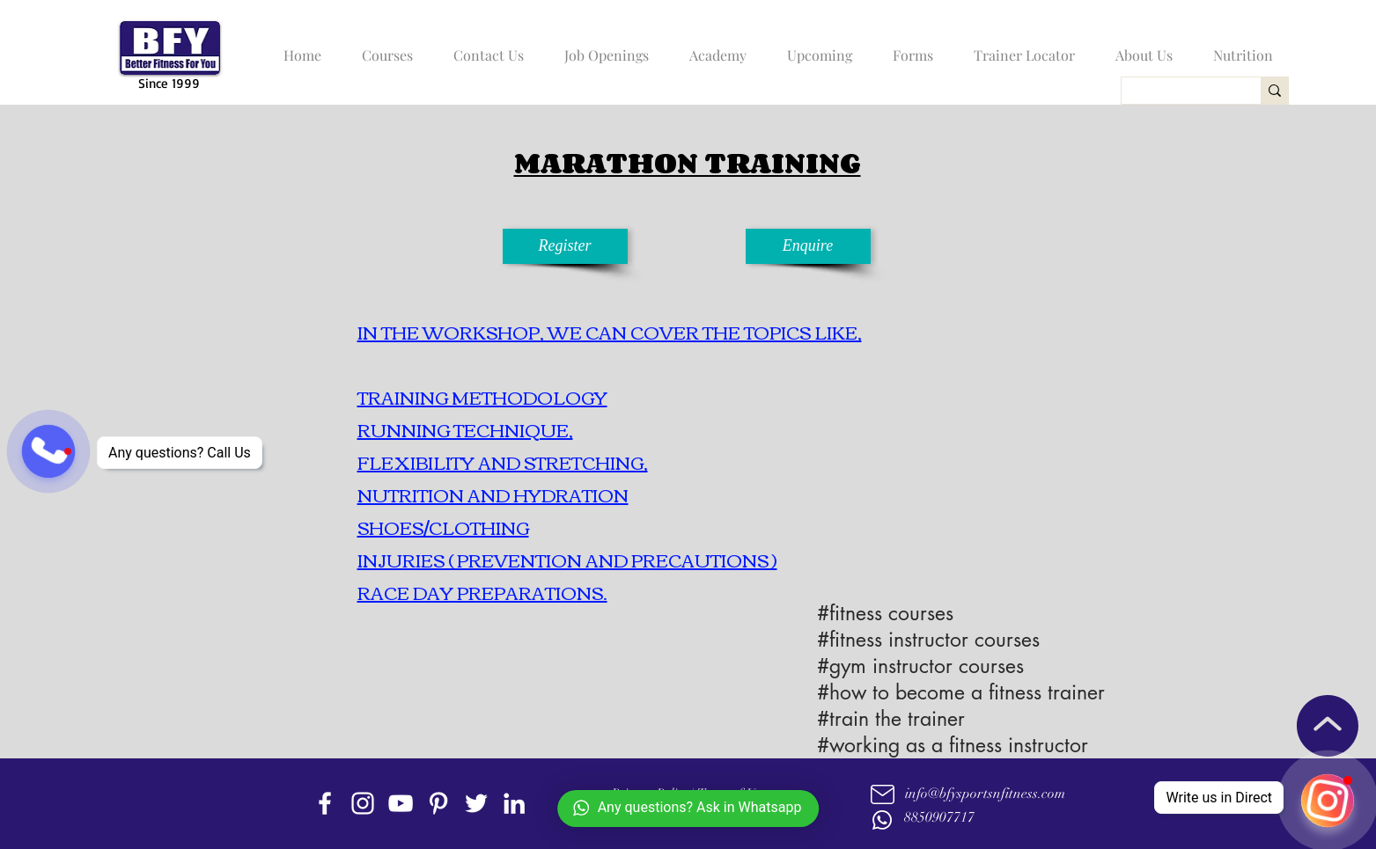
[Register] (565, 246)
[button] (383, 47)
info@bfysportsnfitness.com (985, 793)
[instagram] (363, 803)
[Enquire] (808, 246)
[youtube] (401, 803)
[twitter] (476, 803)
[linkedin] (514, 803)
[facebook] (325, 803)
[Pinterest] (438, 803)
